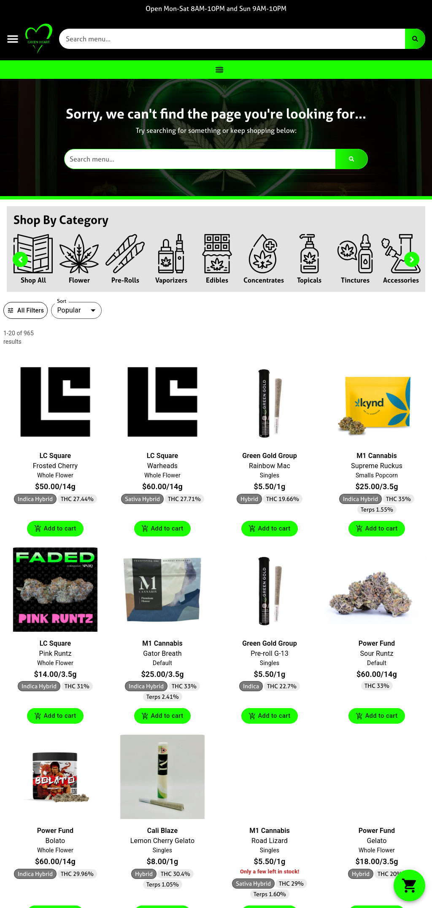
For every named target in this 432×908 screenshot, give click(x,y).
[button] (13, 39)
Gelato (376, 842)
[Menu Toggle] (219, 69)
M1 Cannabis (376, 456)
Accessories (401, 280)
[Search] (415, 39)
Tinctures (355, 280)
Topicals (309, 280)
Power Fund (377, 644)
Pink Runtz (55, 654)
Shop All (33, 280)
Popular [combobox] (69, 310)
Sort (62, 301)
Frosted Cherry (55, 466)
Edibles (217, 280)
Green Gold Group (269, 456)
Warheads (162, 466)
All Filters (25, 310)
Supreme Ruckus (376, 466)
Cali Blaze (162, 832)
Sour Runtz (376, 654)
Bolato (55, 842)
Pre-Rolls (125, 280)
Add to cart (55, 529)
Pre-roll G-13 (270, 654)
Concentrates (263, 280)
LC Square (55, 456)
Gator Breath (162, 654)
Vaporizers (171, 280)
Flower (79, 280)
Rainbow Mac (269, 466)
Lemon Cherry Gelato (162, 842)
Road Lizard (269, 842)
